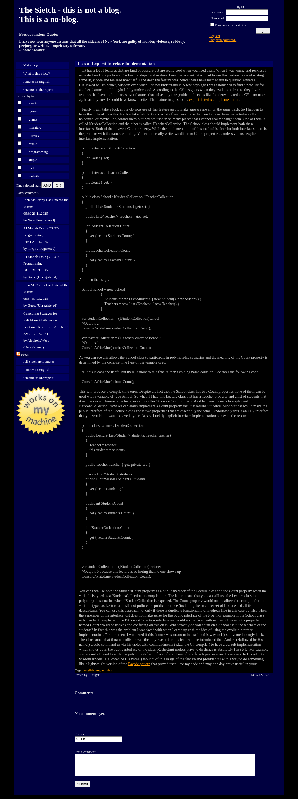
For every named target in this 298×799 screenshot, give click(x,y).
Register (214, 36)
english (89, 670)
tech (32, 168)
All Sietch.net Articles (38, 361)
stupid (33, 160)
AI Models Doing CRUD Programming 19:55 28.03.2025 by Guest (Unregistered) (41, 267)
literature (35, 127)
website (34, 176)
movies (34, 136)
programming (38, 152)
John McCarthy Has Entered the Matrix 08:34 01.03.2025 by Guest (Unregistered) (45, 295)
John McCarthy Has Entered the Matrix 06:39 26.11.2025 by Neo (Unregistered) (45, 210)
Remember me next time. (231, 25)
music (33, 144)
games (33, 111)
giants (33, 119)
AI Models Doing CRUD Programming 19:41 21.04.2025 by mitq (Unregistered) (41, 238)
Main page (30, 65)
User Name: (217, 12)
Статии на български (38, 90)
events (33, 103)
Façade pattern (139, 664)
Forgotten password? (222, 40)
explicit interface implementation (214, 100)
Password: (218, 18)
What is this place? (36, 73)
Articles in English (36, 81)
